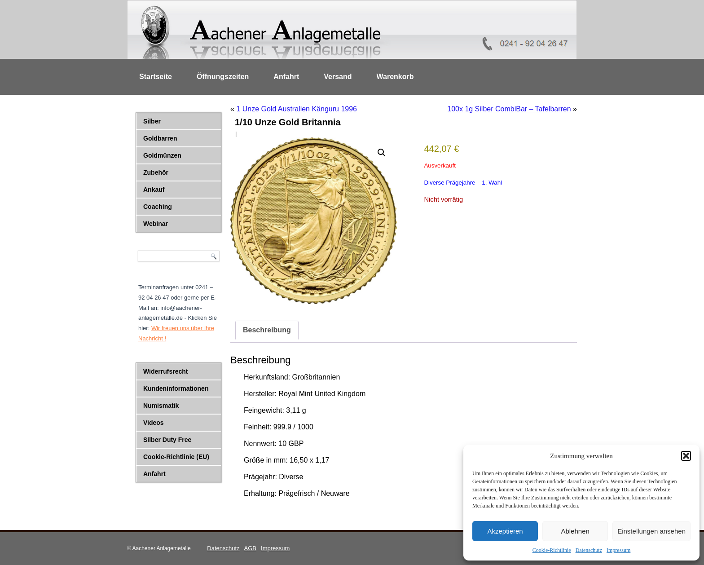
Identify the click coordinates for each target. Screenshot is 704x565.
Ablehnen (575, 531)
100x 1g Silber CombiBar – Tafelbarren (509, 109)
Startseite (155, 76)
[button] (686, 455)
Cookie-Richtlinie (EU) (176, 456)
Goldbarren (160, 138)
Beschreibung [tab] (267, 330)
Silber (152, 121)
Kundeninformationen (175, 388)
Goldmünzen (162, 155)
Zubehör (155, 172)
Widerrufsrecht (165, 371)
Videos (153, 422)
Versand (338, 76)
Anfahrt (286, 76)
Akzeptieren (505, 531)
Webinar (155, 223)
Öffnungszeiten (223, 76)
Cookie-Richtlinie (551, 550)
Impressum (618, 550)
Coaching (157, 206)
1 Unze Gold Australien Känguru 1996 (296, 109)
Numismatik (161, 405)
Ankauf (153, 189)
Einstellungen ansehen (651, 531)
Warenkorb (395, 76)
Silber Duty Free (167, 439)
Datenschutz (589, 550)
